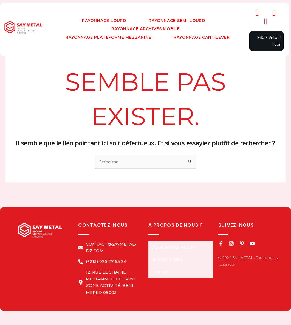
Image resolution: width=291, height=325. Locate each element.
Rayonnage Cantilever (202, 37)
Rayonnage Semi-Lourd (177, 20)
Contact (161, 271)
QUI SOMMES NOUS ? (174, 247)
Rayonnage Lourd (104, 20)
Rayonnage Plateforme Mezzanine (108, 37)
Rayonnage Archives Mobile (145, 28)
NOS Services (166, 259)
